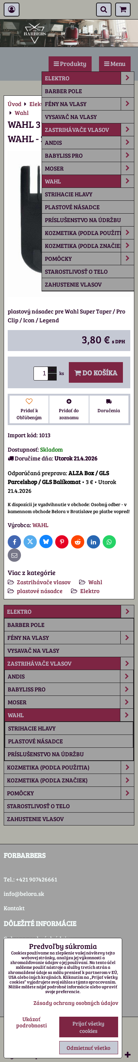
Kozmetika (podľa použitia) (89, 233)
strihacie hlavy (68, 194)
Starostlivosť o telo (76, 271)
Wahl (89, 181)
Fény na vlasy (89, 104)
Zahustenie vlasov (73, 284)
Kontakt (14, 908)
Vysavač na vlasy (71, 116)
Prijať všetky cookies (88, 1027)
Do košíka (95, 372)
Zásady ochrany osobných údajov (75, 1002)
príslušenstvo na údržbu (83, 220)
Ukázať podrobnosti (31, 1022)
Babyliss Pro (89, 155)
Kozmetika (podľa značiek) (89, 245)
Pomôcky (89, 258)
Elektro (89, 78)
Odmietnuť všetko (88, 1047)
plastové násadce (72, 207)
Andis (89, 142)
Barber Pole (63, 91)
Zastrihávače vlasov (89, 129)
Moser (89, 168)
